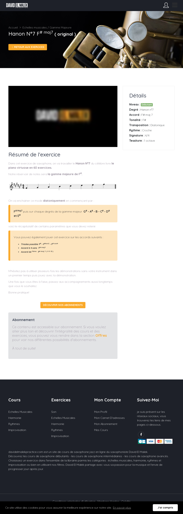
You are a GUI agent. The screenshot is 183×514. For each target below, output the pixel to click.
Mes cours (101, 430)
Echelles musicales (20, 412)
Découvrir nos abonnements (63, 305)
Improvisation (17, 430)
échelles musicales (120, 460)
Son (53, 412)
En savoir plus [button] (122, 507)
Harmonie (14, 418)
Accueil (13, 27)
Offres (101, 335)
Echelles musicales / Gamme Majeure (47, 27)
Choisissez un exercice (23, 460)
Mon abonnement (105, 424)
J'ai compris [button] (165, 507)
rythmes (152, 460)
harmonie (139, 460)
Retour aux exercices (27, 47)
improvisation (17, 464)
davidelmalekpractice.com (25, 452)
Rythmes (14, 424)
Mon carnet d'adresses (109, 418)
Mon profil (100, 412)
